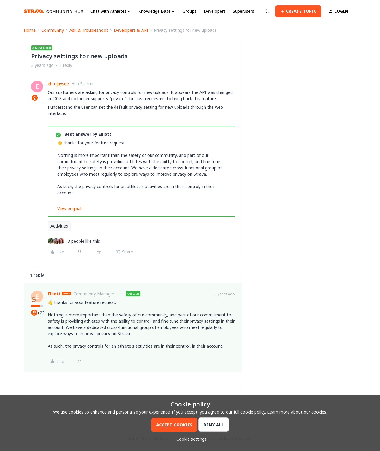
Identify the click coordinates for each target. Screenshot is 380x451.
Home (30, 30)
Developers (215, 11)
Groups (190, 11)
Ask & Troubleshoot (88, 30)
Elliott (54, 294)
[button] (298, 11)
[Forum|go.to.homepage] (53, 11)
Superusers (243, 11)
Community (52, 30)
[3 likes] (74, 241)
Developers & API (131, 30)
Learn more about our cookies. (297, 412)
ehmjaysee (58, 83)
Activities (59, 226)
